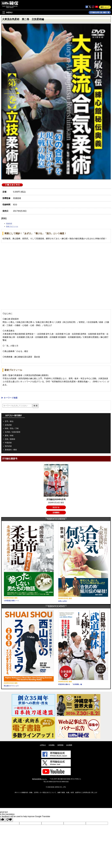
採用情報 (60, 745)
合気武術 (8, 425)
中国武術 (8, 443)
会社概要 (69, 745)
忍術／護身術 (10, 439)
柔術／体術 (9, 435)
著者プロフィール (12, 226)
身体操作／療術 (11, 450)
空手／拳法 (9, 421)
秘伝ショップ (105, 7)
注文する (56, 507)
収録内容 (9, 223)
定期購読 (56, 513)
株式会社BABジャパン (39, 779)
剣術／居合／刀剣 (12, 428)
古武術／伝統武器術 (12, 432)
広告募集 (52, 745)
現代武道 (8, 446)
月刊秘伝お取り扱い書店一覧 (99, 12)
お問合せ (43, 745)
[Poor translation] (9, 820)
